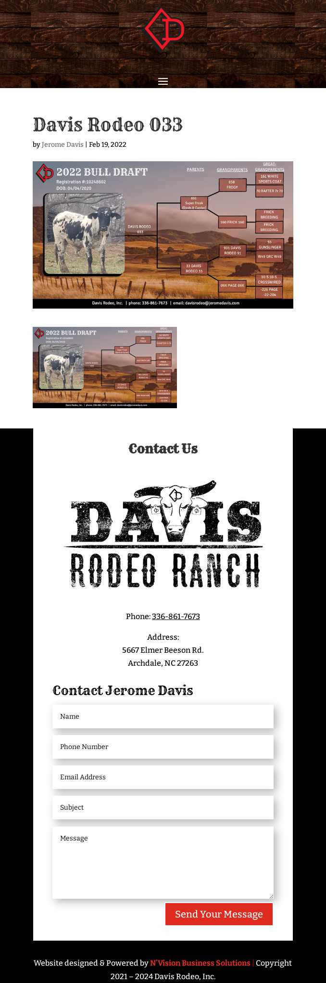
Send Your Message (219, 914)
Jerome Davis (63, 145)
